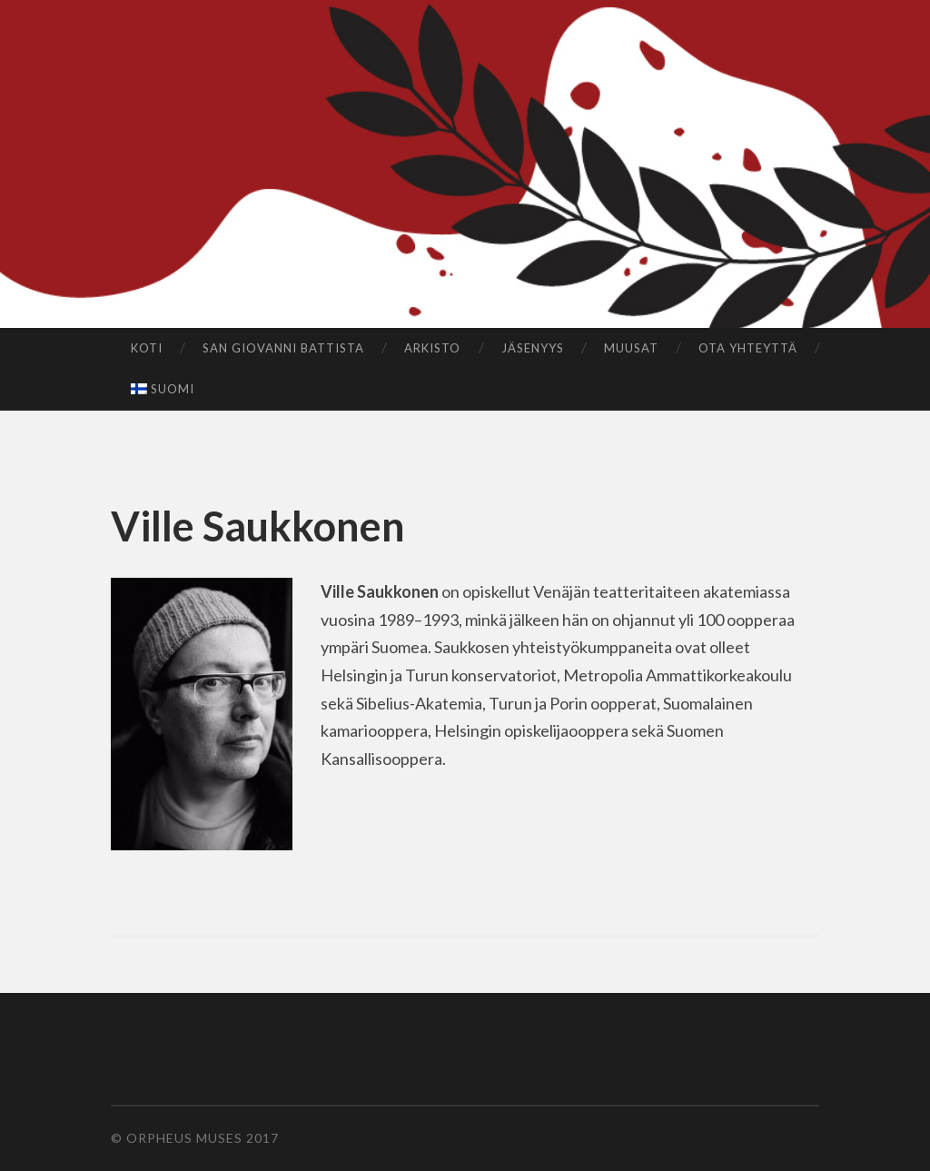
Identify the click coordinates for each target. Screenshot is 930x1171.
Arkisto (432, 348)
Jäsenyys (532, 348)
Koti (147, 348)
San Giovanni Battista (283, 348)
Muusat (631, 348)
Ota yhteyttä (747, 348)
